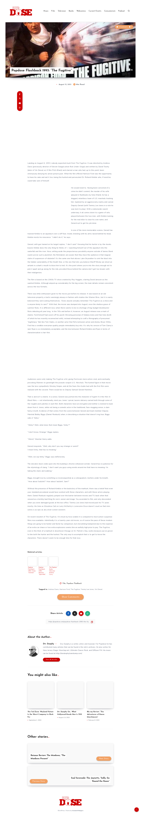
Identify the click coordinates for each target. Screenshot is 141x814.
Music (46, 11)
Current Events (95, 11)
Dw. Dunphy (48, 644)
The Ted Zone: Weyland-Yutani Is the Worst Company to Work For (40, 714)
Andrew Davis (53, 589)
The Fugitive (81, 163)
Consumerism (109, 11)
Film (53, 11)
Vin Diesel (98, 589)
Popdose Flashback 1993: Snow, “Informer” (32, 570)
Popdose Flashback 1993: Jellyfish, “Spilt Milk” (42, 571)
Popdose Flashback (74, 583)
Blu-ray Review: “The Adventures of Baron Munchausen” (95, 714)
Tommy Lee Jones (87, 589)
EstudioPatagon (77, 810)
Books (71, 11)
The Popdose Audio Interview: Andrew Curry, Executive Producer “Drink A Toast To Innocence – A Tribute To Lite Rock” (53, 571)
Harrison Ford (65, 589)
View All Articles (51, 659)
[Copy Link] (70, 621)
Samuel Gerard (78, 390)
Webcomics (81, 11)
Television (62, 11)
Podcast (121, 11)
